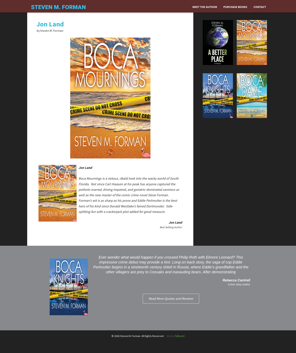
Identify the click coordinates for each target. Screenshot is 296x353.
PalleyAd (179, 336)
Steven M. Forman (58, 7)
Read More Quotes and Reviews (171, 298)
